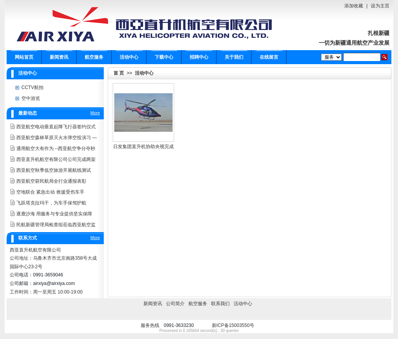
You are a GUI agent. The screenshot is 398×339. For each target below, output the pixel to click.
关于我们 (234, 57)
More (95, 112)
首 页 (118, 73)
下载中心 (164, 57)
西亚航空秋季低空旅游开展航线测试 (53, 170)
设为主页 (380, 6)
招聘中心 (199, 57)
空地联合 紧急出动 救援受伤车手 (50, 192)
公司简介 (175, 303)
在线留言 (269, 57)
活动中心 (129, 57)
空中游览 (30, 98)
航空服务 (94, 57)
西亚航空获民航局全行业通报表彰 (51, 181)
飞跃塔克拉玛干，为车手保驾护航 (51, 203)
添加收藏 (353, 6)
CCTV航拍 (32, 87)
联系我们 (220, 303)
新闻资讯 (59, 57)
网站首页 (24, 57)
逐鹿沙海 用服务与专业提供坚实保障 (54, 214)
